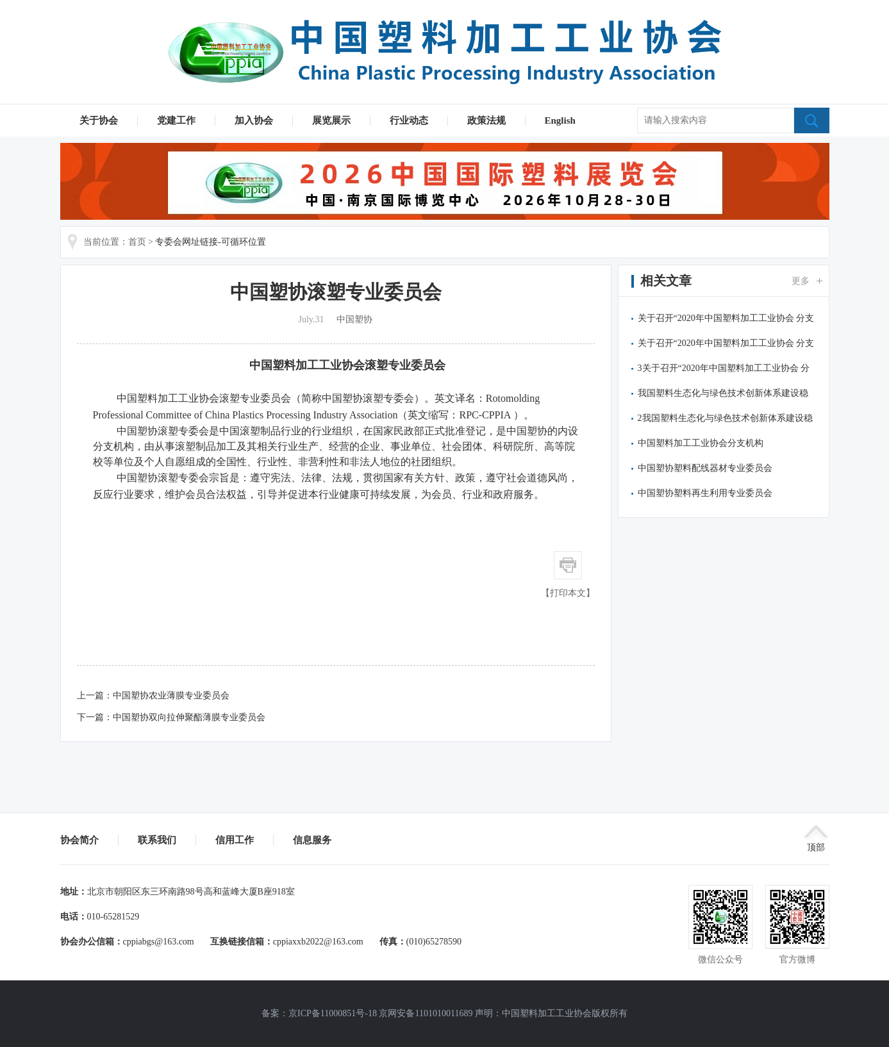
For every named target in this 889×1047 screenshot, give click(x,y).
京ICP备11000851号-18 (332, 1013)
